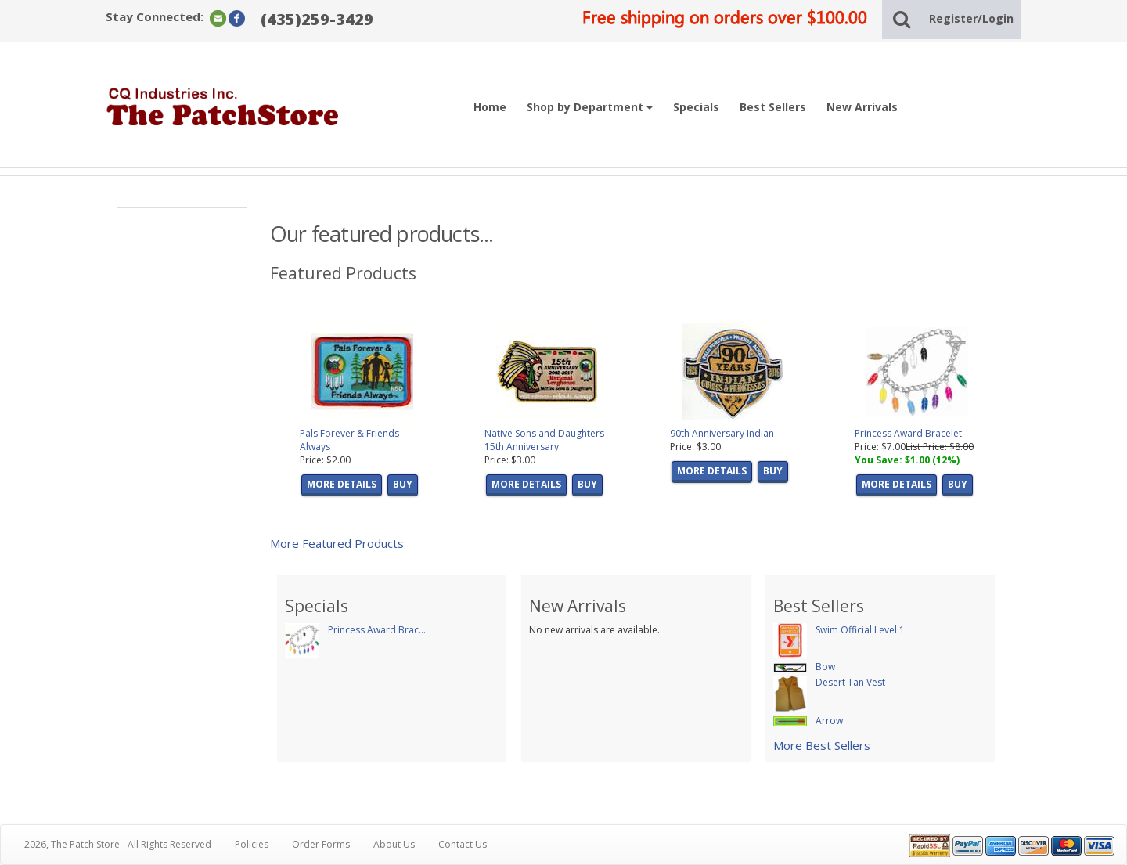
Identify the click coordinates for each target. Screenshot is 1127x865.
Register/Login (971, 18)
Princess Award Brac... (377, 629)
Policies (251, 844)
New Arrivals (862, 106)
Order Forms (321, 844)
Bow (825, 666)
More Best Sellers (821, 745)
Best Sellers (773, 106)
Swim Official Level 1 (860, 629)
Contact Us (462, 844)
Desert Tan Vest (850, 682)
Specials (696, 106)
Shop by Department (590, 106)
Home (489, 106)
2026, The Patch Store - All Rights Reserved (117, 844)
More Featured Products (337, 543)
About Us (394, 844)
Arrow (829, 720)
